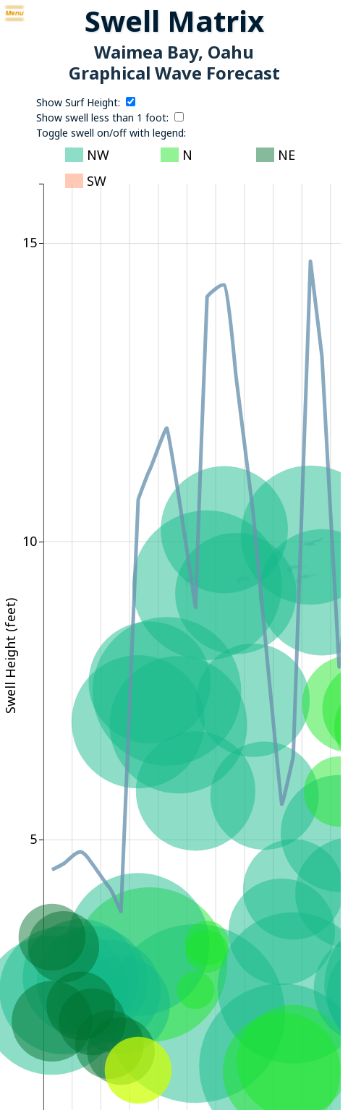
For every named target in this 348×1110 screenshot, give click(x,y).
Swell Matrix (174, 20)
